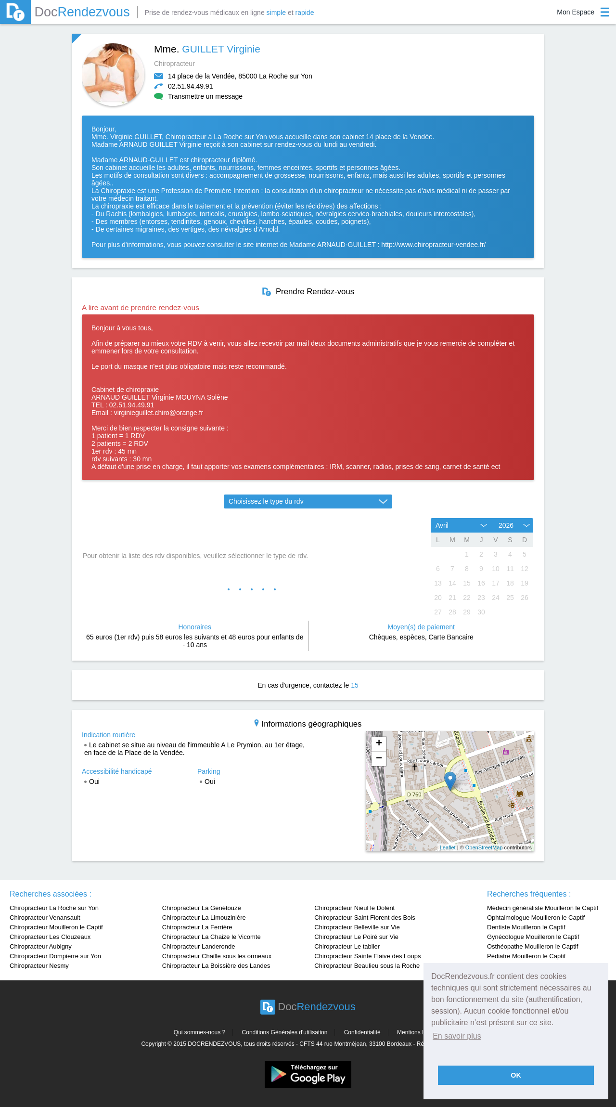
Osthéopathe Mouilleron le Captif (532, 946)
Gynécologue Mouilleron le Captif (533, 936)
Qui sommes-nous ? (199, 1032)
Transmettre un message (198, 96)
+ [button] (379, 744)
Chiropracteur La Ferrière (197, 927)
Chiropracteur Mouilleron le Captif (56, 927)
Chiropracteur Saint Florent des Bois (364, 917)
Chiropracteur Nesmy (39, 965)
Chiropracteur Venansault (45, 917)
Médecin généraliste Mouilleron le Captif (542, 908)
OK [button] (516, 1075)
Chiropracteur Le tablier (347, 946)
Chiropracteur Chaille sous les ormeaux (217, 956)
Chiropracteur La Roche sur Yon (54, 908)
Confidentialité (362, 1032)
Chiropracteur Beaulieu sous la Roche (367, 965)
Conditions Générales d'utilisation (285, 1032)
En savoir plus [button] (457, 1036)
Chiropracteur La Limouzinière (204, 917)
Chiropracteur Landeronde (198, 946)
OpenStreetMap (484, 847)
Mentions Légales (419, 1032)
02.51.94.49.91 (190, 86)
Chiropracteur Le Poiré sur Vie (356, 936)
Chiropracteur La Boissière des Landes (216, 965)
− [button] (379, 759)
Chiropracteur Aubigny (41, 946)
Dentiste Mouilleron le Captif (526, 927)
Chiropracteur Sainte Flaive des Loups (367, 956)
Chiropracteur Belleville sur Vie (357, 927)
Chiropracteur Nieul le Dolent (354, 908)
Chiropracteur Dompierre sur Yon (55, 956)
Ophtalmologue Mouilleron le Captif (536, 917)
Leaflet (448, 847)
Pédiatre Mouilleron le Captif (526, 956)
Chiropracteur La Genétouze (201, 908)
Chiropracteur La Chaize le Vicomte (211, 936)
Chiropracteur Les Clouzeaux (50, 936)
